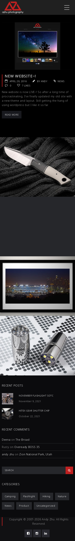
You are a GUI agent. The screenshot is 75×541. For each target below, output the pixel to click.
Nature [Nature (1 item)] (62, 496)
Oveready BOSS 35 (27, 447)
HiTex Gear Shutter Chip (34, 410)
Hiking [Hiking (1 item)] (46, 496)
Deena (6, 439)
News (61, 81)
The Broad (22, 439)
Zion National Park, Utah (35, 454)
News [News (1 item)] (8, 505)
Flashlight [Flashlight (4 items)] (29, 496)
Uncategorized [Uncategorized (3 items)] (46, 505)
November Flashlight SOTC (36, 395)
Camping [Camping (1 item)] (10, 496)
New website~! (20, 76)
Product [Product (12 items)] (24, 505)
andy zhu (8, 454)
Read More (12, 114)
